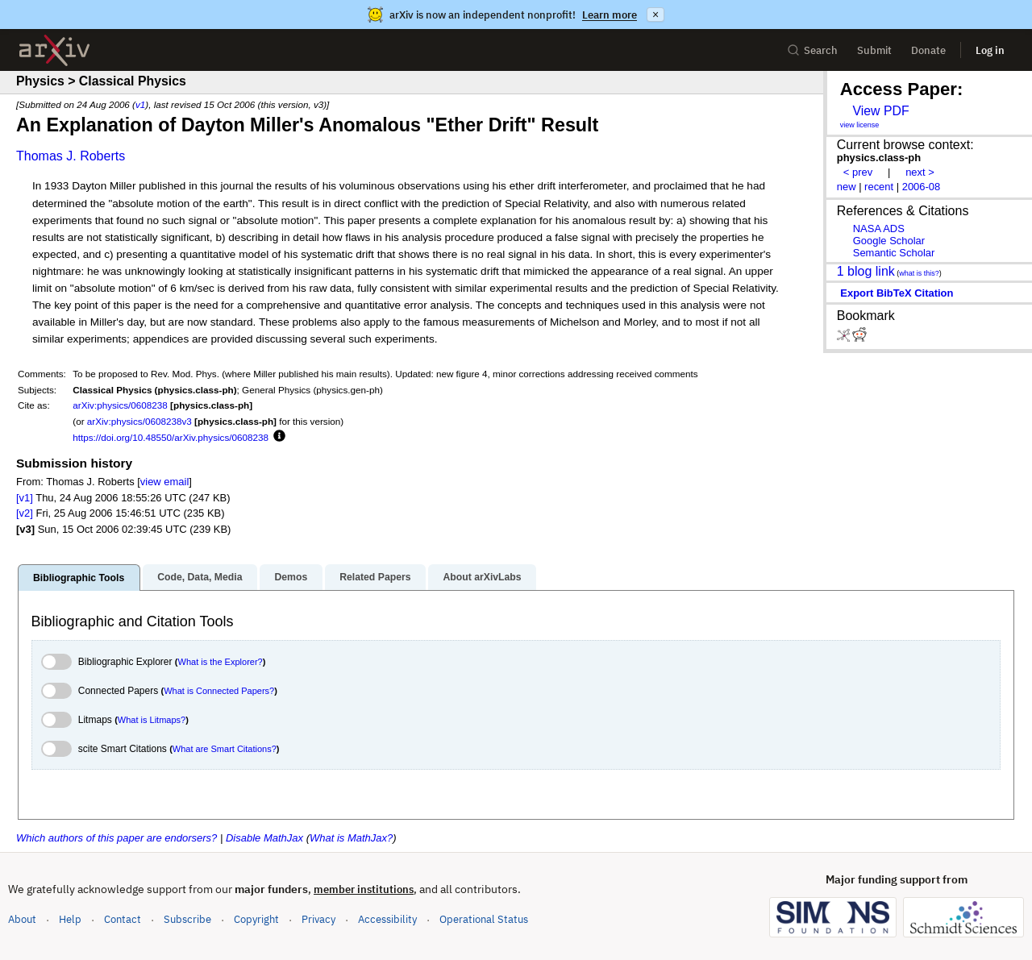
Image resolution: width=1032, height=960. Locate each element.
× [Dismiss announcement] (655, 14)
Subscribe (187, 919)
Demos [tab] (290, 577)
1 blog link (866, 271)
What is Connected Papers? (219, 691)
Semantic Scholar (894, 253)
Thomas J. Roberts (70, 156)
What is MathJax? (351, 838)
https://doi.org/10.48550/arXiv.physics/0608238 (170, 437)
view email (164, 482)
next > (919, 172)
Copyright (256, 919)
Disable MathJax (264, 838)
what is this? (919, 273)
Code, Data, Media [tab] (199, 577)
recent (878, 187)
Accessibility (387, 919)
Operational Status (483, 918)
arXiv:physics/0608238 (120, 405)
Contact (122, 919)
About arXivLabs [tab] (482, 577)
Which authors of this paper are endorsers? (116, 838)
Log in (990, 50)
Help (70, 919)
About (22, 919)
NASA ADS (879, 228)
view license (860, 125)
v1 (140, 104)
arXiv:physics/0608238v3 (139, 421)
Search (812, 50)
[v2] (24, 513)
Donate (928, 50)
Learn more (609, 15)
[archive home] (54, 50)
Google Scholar (889, 241)
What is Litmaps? (151, 720)
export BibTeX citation (896, 293)
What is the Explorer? (220, 662)
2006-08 (921, 187)
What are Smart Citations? (225, 749)
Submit (874, 50)
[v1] (24, 498)
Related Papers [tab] (374, 577)
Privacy (318, 919)
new (846, 187)
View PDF (880, 111)
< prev (857, 172)
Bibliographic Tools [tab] (78, 578)
